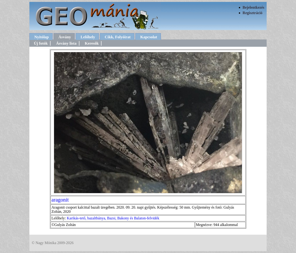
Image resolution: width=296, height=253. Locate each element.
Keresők (92, 43)
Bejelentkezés (253, 7)
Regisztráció (252, 13)
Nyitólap (41, 37)
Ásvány (64, 37)
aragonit (60, 200)
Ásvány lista (66, 43)
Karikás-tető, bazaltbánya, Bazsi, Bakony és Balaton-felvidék (113, 218)
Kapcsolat (148, 37)
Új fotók (41, 43)
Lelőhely (88, 37)
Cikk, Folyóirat (118, 37)
